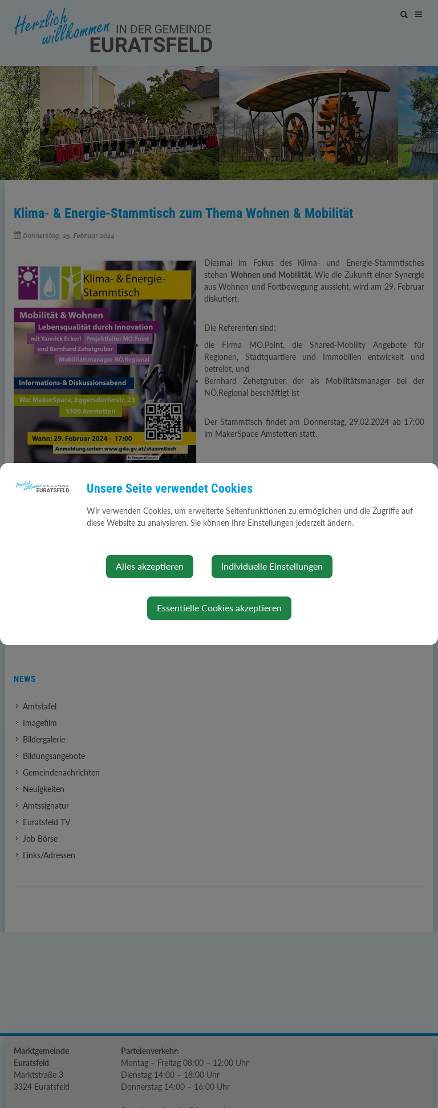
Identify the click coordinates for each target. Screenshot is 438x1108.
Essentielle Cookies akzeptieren (219, 607)
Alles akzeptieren (150, 566)
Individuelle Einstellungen (272, 566)
